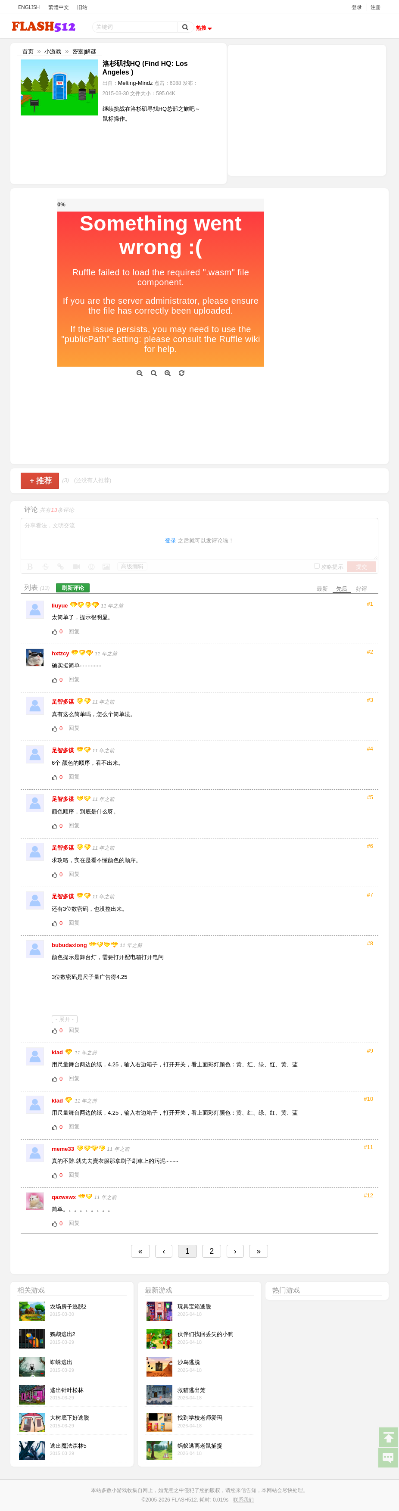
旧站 (82, 7)
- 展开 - (65, 1019)
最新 (322, 589)
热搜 (205, 28)
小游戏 (52, 51)
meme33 (64, 1149)
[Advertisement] (306, 109)
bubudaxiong (70, 945)
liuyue (60, 605)
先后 (341, 589)
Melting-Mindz (135, 83)
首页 (28, 51)
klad (58, 1052)
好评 (361, 589)
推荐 (41, 481)
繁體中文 (58, 7)
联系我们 (243, 1500)
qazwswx (65, 1197)
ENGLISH (29, 7)
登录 (357, 7)
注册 (376, 7)
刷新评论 (73, 588)
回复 (74, 631)
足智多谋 (64, 701)
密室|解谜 (84, 51)
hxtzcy (61, 653)
